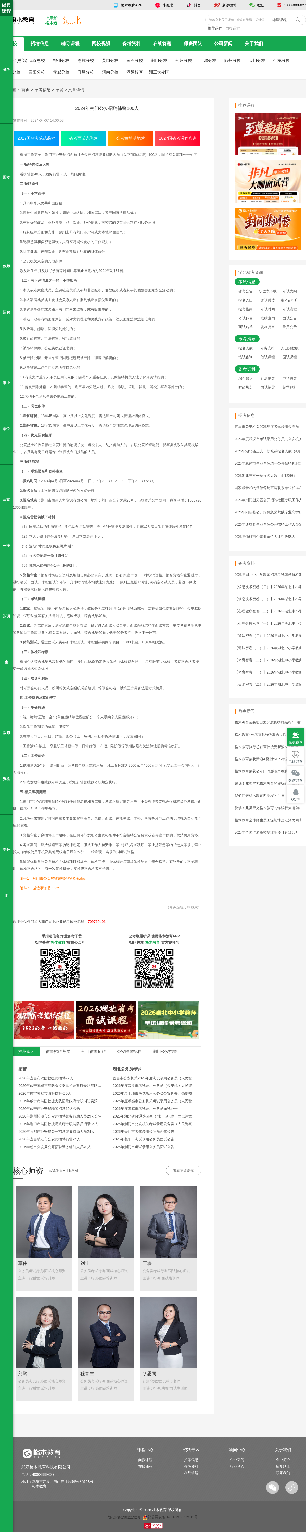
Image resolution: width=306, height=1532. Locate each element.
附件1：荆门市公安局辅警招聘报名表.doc (53, 878)
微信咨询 (295, 780)
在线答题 (162, 43)
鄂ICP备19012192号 (124, 1517)
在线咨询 (295, 742)
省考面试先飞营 (83, 138)
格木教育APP (131, 5)
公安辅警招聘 (129, 1051)
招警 (59, 90)
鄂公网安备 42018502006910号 (170, 1517)
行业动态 (237, 1466)
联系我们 (283, 1473)
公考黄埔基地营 (130, 138)
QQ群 (295, 799)
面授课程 (233, 28)
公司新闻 (223, 43)
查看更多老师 (183, 1171)
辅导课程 (70, 43)
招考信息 (40, 43)
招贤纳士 (283, 1466)
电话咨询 (295, 761)
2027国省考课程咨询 (178, 138)
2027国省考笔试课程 (36, 138)
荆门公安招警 (165, 1051)
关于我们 (254, 43)
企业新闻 (237, 1460)
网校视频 (101, 43)
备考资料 (131, 43)
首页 (25, 90)
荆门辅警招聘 (93, 1051)
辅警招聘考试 (58, 1051)
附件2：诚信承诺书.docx (39, 888)
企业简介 (283, 1460)
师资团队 (193, 43)
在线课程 (145, 1466)
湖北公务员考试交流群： (77, 922)
